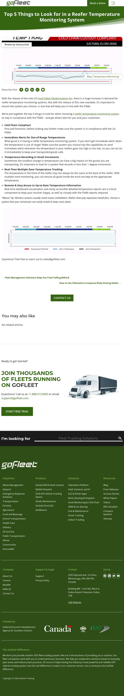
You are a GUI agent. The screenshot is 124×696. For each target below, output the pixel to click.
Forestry (7, 505)
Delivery (7, 527)
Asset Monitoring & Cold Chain (83, 502)
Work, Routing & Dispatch (81, 498)
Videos (106, 502)
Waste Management (13, 485)
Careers (7, 580)
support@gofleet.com (15, 398)
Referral (7, 589)
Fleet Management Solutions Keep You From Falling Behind (37, 277)
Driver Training (75, 515)
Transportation (10, 501)
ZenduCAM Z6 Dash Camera (50, 485)
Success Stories (111, 493)
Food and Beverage (12, 514)
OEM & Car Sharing (78, 506)
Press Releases (111, 489)
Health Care (9, 522)
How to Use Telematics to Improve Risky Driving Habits (88, 283)
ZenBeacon (41, 509)
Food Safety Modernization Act (55, 98)
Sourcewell (8, 549)
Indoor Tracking (76, 519)
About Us (7, 576)
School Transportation (14, 518)
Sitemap (107, 518)
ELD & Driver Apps (77, 493)
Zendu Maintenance (46, 501)
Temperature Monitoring (106, 76)
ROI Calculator (110, 506)
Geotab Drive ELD (45, 505)
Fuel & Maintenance (78, 511)
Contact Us (62, 298)
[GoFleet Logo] (18, 3)
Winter (6, 540)
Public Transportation (14, 535)
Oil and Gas (8, 531)
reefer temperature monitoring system (97, 113)
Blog (89, 76)
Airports (7, 489)
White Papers (110, 498)
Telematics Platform (78, 485)
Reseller (7, 584)
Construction (9, 544)
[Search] (120, 438)
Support (40, 576)
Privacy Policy (42, 580)
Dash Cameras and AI (79, 489)
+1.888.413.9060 (38, 394)
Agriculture (8, 509)
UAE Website (74, 602)
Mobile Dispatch (44, 489)
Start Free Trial (17, 411)
